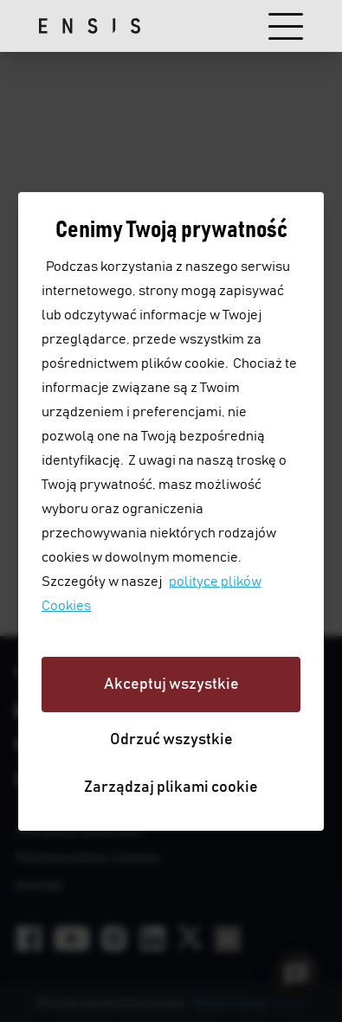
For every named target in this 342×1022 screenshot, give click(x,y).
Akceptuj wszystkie (171, 684)
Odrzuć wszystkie (171, 740)
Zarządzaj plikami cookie (171, 787)
